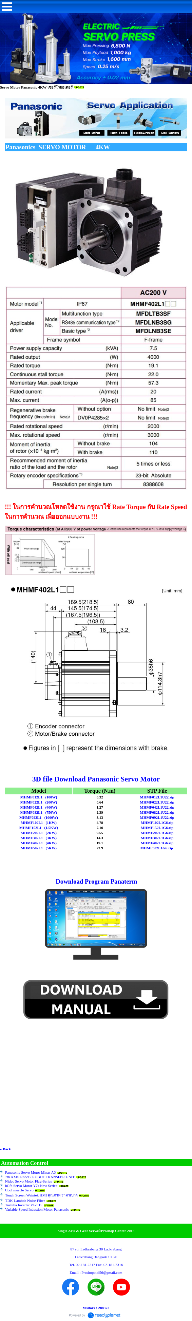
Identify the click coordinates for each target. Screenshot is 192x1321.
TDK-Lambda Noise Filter (25, 1201)
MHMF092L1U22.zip (157, 817)
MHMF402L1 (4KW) (39, 843)
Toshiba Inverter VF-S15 (23, 1205)
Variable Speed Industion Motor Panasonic (37, 1209)
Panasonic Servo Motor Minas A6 (30, 1172)
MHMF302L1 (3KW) (39, 838)
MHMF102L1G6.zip (157, 822)
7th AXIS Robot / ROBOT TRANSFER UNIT (40, 1177)
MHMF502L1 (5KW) (39, 848)
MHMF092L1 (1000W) (38, 817)
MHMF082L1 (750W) (38, 812)
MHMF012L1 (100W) (38, 797)
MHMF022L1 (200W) (38, 802)
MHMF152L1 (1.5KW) (38, 828)
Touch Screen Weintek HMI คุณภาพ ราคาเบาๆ (41, 1195)
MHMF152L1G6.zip (157, 828)
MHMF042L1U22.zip (157, 807)
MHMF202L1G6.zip (157, 833)
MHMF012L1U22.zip (157, 797)
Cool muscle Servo (19, 1190)
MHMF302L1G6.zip (157, 838)
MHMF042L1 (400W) (38, 807)
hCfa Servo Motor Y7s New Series (31, 1186)
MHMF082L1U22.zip (157, 812)
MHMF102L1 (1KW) (39, 822)
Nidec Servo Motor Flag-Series (28, 1181)
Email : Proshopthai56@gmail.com (96, 1272)
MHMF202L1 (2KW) (39, 833)
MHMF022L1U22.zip (157, 802)
